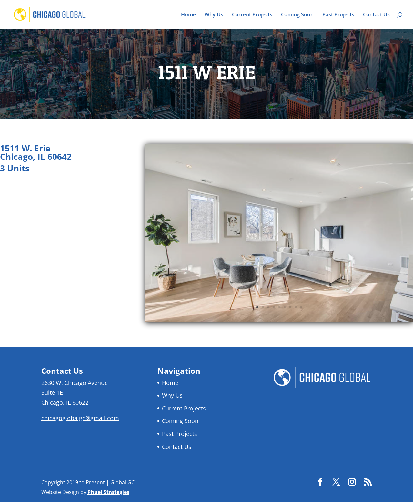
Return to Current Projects (46, 194)
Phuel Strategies (108, 492)
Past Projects (338, 15)
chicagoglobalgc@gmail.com (80, 418)
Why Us (214, 15)
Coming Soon (297, 15)
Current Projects (252, 15)
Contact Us (376, 15)
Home (188, 15)
